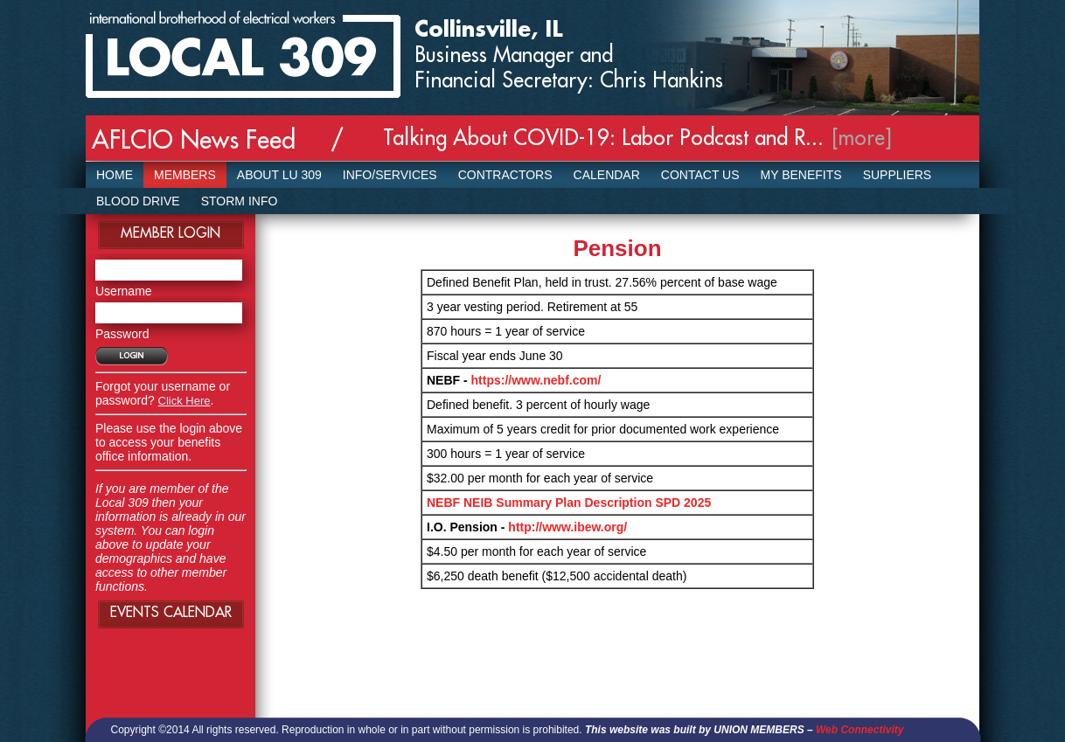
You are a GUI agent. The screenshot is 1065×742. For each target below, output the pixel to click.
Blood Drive (138, 201)
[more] (862, 138)
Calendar (607, 175)
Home (114, 175)
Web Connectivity (859, 730)
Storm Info (239, 201)
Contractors (505, 175)
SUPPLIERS (897, 175)
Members (185, 175)
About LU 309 (279, 175)
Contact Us (700, 175)
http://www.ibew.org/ (567, 527)
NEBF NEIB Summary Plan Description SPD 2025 (569, 503)
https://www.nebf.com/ (536, 380)
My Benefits (801, 175)
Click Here (184, 400)
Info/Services (390, 175)
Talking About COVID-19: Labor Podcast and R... (603, 138)
